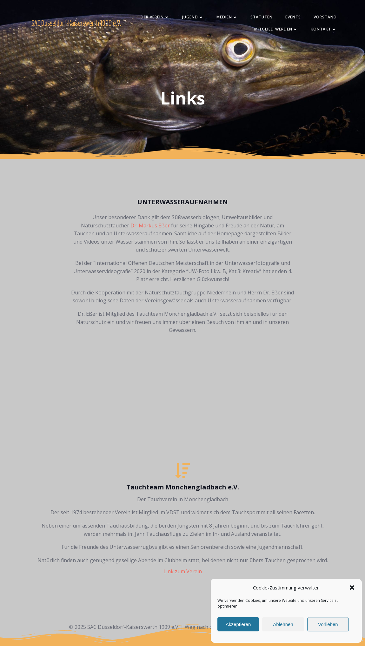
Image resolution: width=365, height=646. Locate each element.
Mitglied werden (276, 29)
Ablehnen (283, 624)
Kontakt (324, 29)
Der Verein (155, 17)
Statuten (261, 17)
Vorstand (325, 17)
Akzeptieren (238, 624)
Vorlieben (328, 624)
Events (293, 17)
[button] (352, 587)
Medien (227, 17)
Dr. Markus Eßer (150, 225)
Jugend (193, 17)
